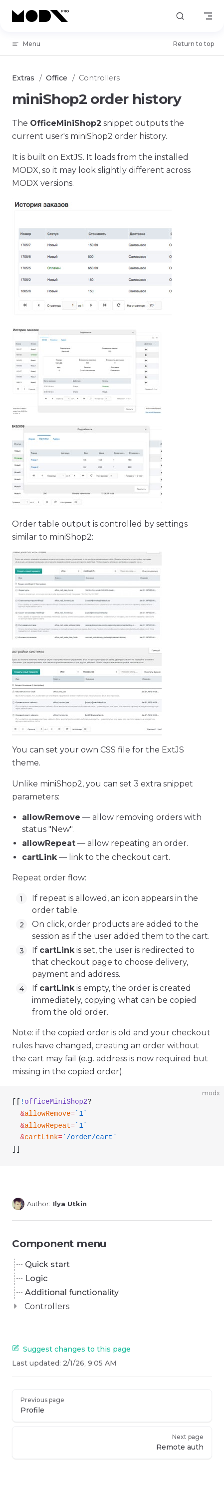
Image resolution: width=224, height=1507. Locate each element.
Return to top (193, 43)
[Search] (180, 16)
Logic (36, 1278)
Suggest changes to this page (71, 1349)
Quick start (47, 1264)
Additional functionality (72, 1292)
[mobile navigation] (208, 16)
